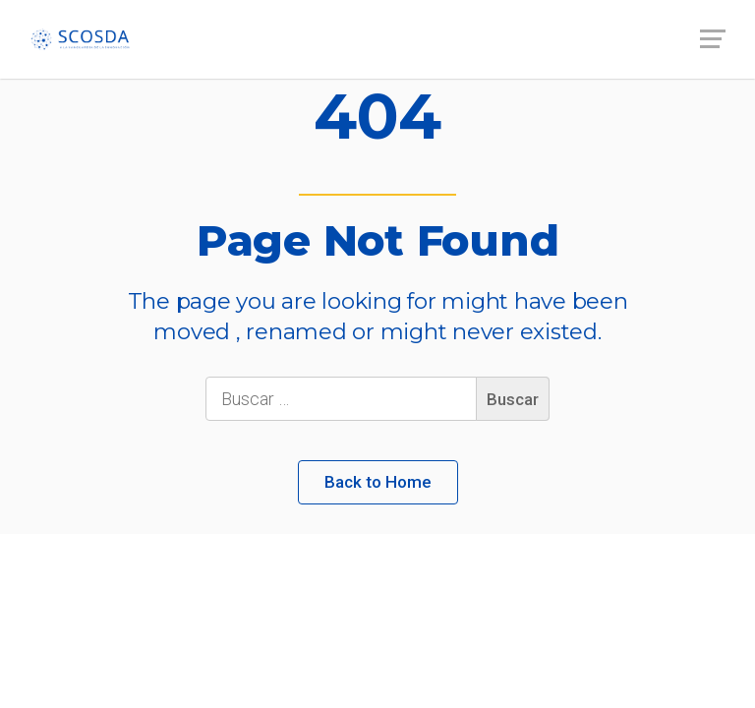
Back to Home (378, 482)
